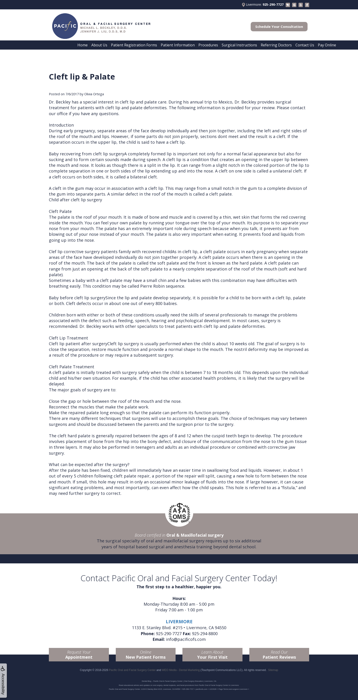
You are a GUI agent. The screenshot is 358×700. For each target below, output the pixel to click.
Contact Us (304, 45)
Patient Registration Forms (134, 45)
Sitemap (273, 670)
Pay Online (327, 45)
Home (82, 45)
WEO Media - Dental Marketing (181, 670)
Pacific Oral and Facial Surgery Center (132, 670)
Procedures (208, 45)
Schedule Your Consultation (279, 26)
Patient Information (178, 45)
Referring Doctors (276, 45)
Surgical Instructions (239, 45)
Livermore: (263, 4)
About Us (99, 45)
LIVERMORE (179, 621)
